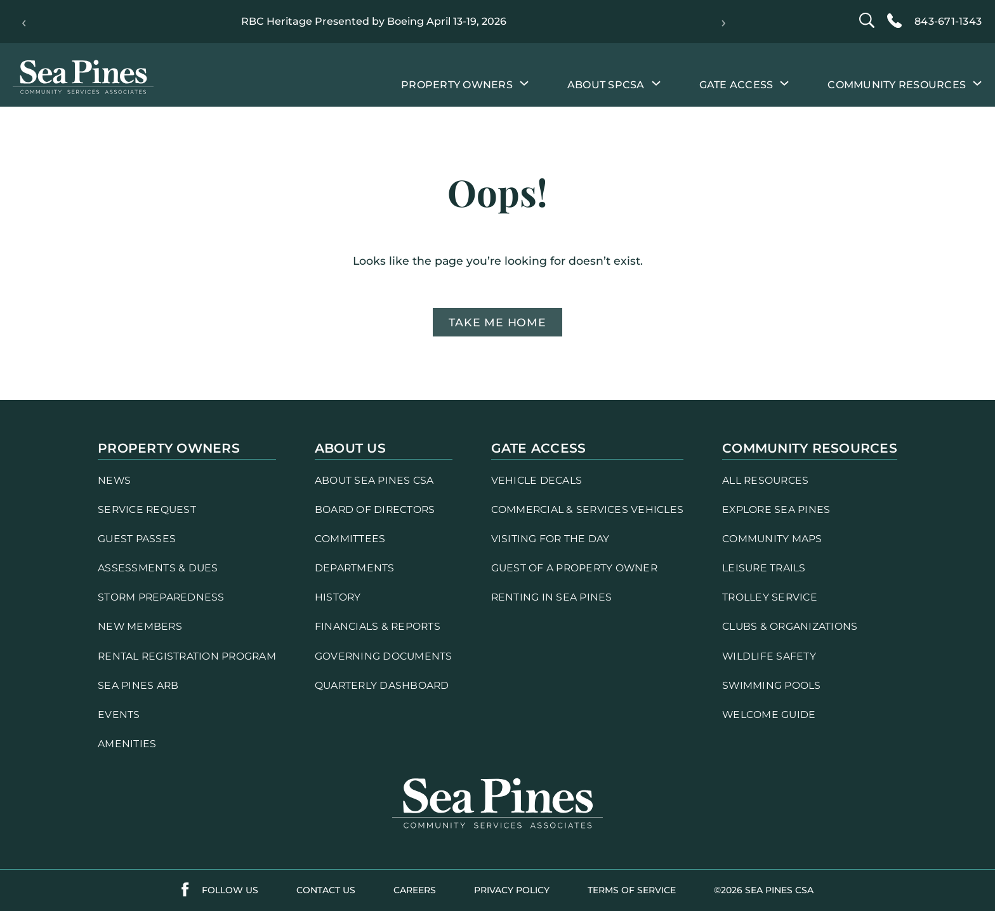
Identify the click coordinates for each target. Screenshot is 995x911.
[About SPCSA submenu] (656, 82)
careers (414, 890)
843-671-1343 (948, 21)
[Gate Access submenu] (784, 82)
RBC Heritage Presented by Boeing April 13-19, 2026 (373, 21)
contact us (325, 890)
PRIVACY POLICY (512, 890)
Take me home (497, 322)
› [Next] (724, 21)
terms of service (632, 890)
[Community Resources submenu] (977, 82)
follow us (230, 890)
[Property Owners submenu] (524, 82)
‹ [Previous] (24, 21)
